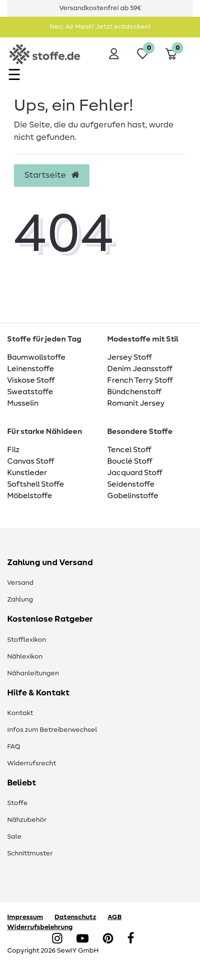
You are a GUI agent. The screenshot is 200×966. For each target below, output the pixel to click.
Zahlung (20, 599)
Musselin (22, 403)
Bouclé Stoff (129, 461)
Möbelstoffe (29, 496)
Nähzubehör (26, 820)
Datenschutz (75, 917)
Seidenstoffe (131, 484)
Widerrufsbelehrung (40, 927)
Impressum (25, 917)
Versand (20, 583)
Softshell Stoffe (35, 484)
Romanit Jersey (136, 403)
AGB (115, 917)
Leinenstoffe (30, 369)
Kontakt (20, 713)
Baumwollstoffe (36, 357)
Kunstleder (27, 473)
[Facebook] (130, 939)
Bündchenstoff (134, 392)
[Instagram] (57, 939)
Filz (13, 450)
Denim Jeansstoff (139, 369)
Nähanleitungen (33, 673)
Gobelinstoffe (132, 496)
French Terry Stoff (140, 380)
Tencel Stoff (129, 450)
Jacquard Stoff (134, 473)
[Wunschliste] (142, 53)
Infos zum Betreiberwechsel (52, 730)
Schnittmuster (30, 853)
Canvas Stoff (30, 461)
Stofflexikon (26, 639)
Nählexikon (25, 656)
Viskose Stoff (31, 380)
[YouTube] (83, 939)
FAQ (13, 746)
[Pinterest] (108, 939)
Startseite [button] (51, 175)
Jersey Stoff (129, 357)
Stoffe (17, 803)
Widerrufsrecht (31, 763)
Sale (14, 836)
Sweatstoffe (30, 392)
